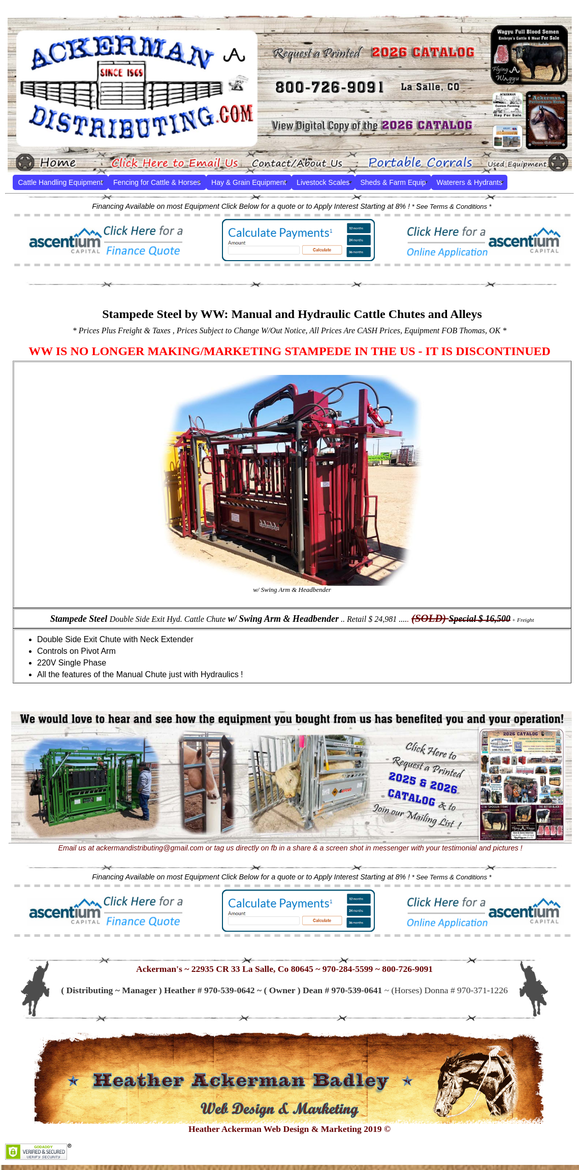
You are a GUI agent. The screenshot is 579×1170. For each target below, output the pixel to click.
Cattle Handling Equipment (60, 182)
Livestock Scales (323, 182)
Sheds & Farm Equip (393, 182)
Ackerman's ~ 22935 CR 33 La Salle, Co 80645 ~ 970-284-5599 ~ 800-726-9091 (284, 969)
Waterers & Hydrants (469, 182)
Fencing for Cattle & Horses (157, 182)
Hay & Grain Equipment (248, 182)
